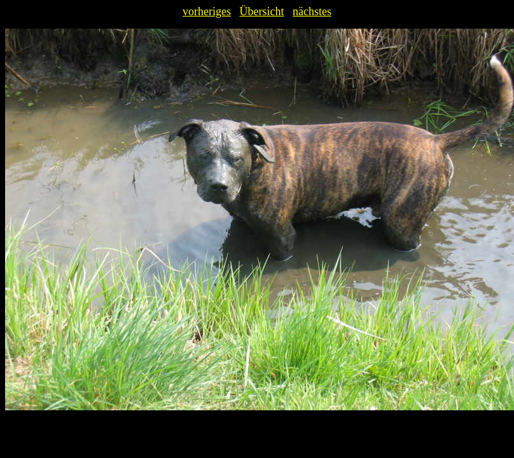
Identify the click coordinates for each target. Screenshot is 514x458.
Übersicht (262, 11)
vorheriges (207, 11)
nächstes (312, 11)
